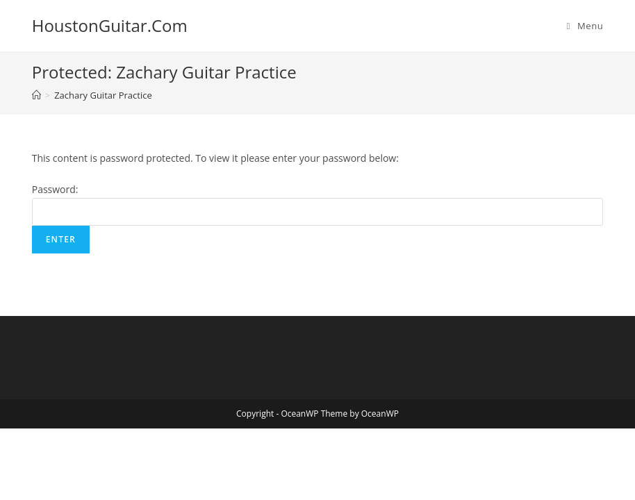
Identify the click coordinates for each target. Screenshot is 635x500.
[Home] (36, 95)
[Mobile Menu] (585, 25)
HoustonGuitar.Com (110, 25)
